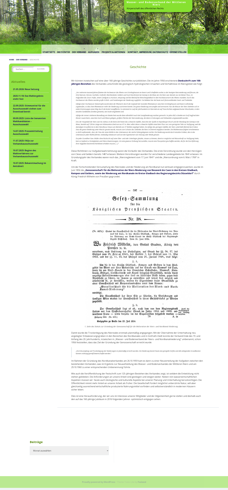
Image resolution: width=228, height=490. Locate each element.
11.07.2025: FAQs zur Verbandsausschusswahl (25, 142)
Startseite (35, 48)
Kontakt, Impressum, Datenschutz (155, 48)
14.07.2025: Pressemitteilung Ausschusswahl (28, 132)
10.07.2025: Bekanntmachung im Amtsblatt (29, 164)
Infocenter (54, 48)
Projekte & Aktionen (118, 48)
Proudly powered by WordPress (98, 481)
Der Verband (74, 48)
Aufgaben (94, 48)
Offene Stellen (190, 48)
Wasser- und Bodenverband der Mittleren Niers (156, 3)
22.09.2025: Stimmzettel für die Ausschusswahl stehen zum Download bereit (29, 108)
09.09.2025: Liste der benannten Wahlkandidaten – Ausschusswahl (29, 121)
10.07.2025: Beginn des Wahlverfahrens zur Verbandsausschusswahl (25, 153)
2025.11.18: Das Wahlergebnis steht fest (28, 97)
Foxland (142, 481)
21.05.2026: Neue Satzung (26, 88)
